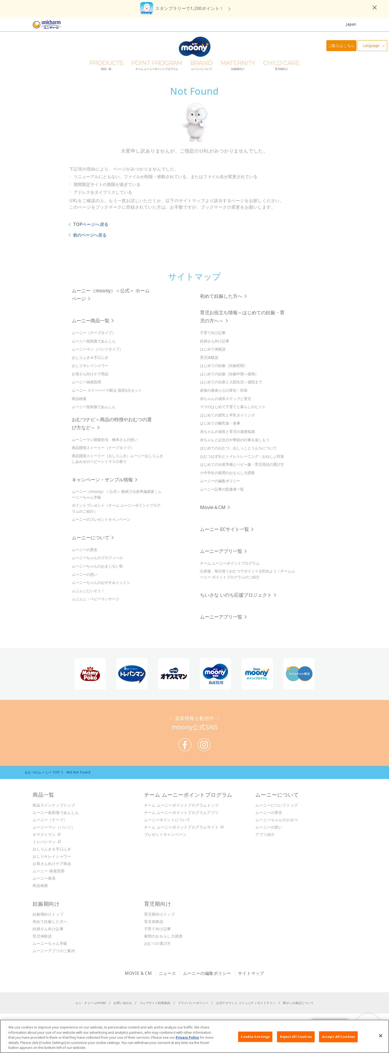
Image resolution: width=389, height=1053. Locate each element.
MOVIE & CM (138, 973)
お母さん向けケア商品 (52, 863)
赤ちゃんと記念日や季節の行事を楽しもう (234, 439)
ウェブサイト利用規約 (155, 1003)
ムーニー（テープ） (50, 819)
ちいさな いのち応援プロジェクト (236, 595)
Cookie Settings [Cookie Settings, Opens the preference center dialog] (255, 1036)
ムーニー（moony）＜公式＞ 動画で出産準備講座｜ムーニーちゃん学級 (117, 494)
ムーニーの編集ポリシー (220, 480)
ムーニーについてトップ (276, 805)
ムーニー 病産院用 (49, 870)
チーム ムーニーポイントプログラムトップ (181, 805)
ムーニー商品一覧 (91, 320)
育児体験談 (209, 357)
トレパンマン (44, 841)
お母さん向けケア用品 (90, 373)
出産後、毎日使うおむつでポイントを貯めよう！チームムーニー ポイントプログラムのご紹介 (247, 573)
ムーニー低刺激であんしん (94, 340)
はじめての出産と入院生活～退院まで (231, 381)
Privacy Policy (187, 1037)
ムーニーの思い (84, 574)
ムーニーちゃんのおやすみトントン (101, 582)
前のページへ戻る (90, 235)
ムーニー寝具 (44, 878)
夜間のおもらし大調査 (163, 936)
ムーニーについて (91, 537)
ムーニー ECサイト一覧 (225, 529)
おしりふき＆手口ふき (90, 357)
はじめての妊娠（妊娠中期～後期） (229, 373)
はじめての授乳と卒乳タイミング (227, 415)
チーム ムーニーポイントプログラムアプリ (181, 812)
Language (371, 45)
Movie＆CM (213, 507)
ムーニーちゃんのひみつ (276, 819)
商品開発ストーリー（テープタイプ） (103, 447)
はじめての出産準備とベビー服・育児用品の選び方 (242, 464)
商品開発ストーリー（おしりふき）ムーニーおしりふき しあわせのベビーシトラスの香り (117, 458)
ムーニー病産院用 (86, 381)
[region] (194, 1036)
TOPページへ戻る (91, 224)
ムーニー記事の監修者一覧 (222, 489)
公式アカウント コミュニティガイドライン (246, 1003)
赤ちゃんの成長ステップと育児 (225, 398)
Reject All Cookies (295, 1036)
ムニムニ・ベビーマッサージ (95, 598)
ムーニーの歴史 (84, 549)
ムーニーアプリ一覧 (222, 551)
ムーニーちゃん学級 (50, 943)
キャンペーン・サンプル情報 (103, 479)
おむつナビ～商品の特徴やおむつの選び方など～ (112, 423)
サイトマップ (251, 973)
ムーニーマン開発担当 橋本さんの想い (105, 439)
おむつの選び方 (157, 943)
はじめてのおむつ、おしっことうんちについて (238, 447)
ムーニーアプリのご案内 (54, 950)
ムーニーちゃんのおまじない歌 (97, 566)
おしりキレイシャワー (90, 365)
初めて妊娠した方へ (222, 296)
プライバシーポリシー (193, 1003)
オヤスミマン (44, 834)
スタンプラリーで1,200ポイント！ (189, 8)
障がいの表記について (298, 1003)
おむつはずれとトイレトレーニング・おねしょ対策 (242, 456)
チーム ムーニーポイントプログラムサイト (181, 827)
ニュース (167, 973)
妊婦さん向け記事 (214, 340)
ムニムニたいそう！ (88, 590)
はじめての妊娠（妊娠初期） (223, 365)
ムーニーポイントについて (167, 819)
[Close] (380, 1036)
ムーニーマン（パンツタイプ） (97, 349)
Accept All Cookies (338, 1036)
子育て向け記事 (213, 332)
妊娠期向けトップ (48, 914)
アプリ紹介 (265, 834)
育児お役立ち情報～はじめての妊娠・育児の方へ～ (242, 316)
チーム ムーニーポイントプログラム (230, 563)
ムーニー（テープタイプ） (94, 332)
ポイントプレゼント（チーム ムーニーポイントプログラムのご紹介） (116, 508)
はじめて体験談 (213, 349)
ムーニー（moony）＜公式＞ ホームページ (111, 294)
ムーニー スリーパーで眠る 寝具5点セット (107, 390)
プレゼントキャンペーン (165, 834)
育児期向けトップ (159, 914)
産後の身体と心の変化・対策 (223, 390)
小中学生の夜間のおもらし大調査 (227, 472)
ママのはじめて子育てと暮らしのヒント (233, 406)
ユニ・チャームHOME (90, 1003)
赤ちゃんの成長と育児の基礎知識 (227, 431)
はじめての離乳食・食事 (220, 423)
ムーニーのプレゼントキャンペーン (101, 519)
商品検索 (79, 398)
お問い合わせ (123, 1003)
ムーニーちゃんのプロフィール (97, 557)
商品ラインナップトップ (54, 805)
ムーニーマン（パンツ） (54, 827)
